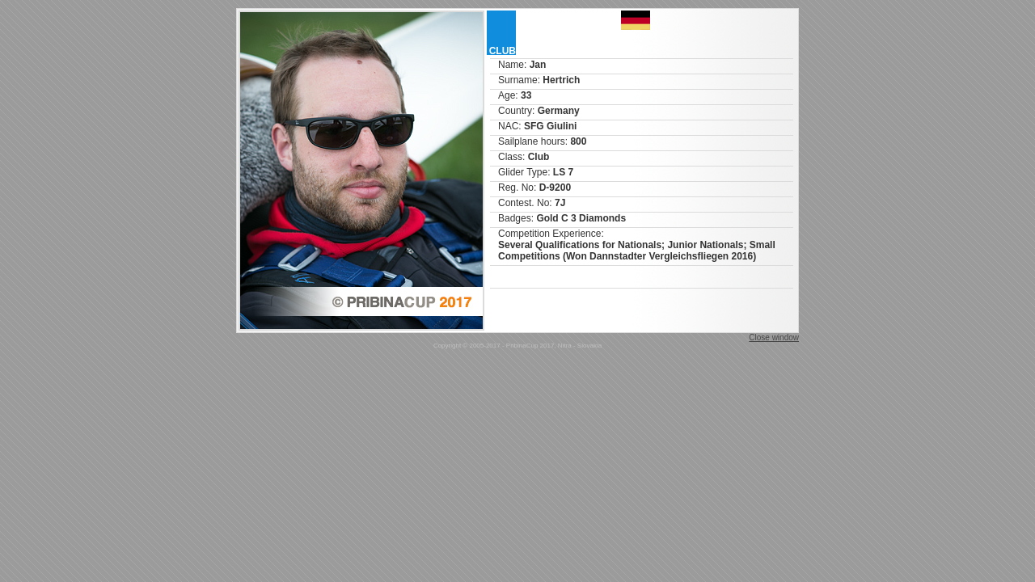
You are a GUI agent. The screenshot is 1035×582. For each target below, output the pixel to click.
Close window (774, 337)
